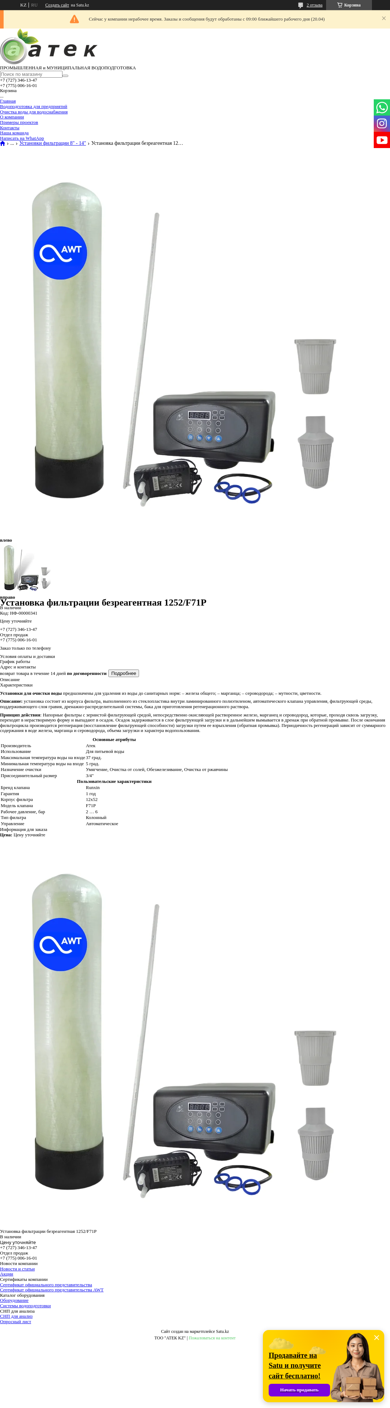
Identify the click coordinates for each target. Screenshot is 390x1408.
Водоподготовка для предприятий (33, 106)
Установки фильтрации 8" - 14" (52, 143)
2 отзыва (314, 5)
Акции (6, 1274)
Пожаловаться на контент (212, 1337)
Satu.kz (222, 1331)
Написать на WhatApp (22, 138)
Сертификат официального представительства (46, 1284)
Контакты (10, 127)
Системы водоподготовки (25, 1305)
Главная (8, 101)
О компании (12, 117)
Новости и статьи (17, 1268)
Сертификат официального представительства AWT (52, 1289)
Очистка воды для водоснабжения (34, 111)
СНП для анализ (16, 1316)
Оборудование (14, 1300)
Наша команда (14, 132)
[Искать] (65, 76)
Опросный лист (15, 1321)
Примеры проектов (19, 122)
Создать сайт (57, 5)
